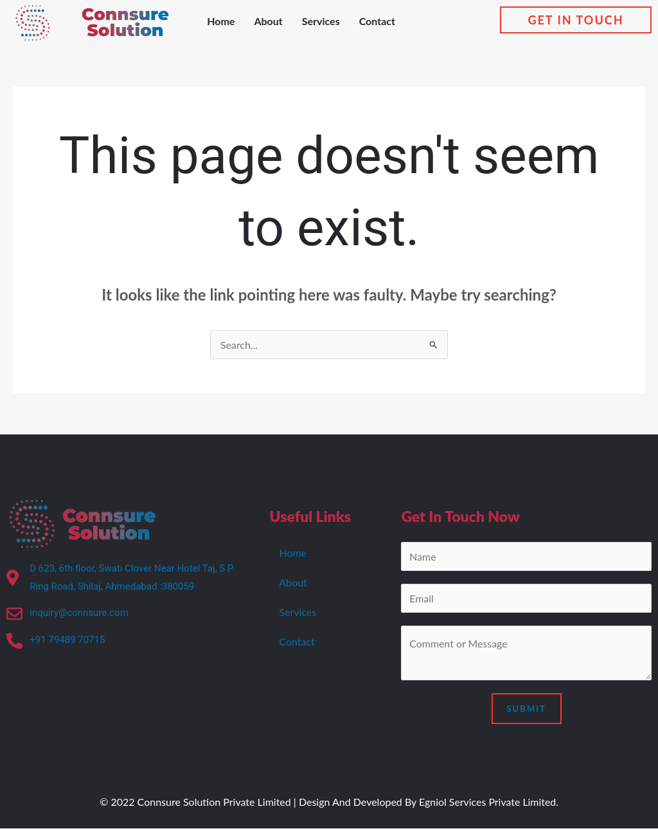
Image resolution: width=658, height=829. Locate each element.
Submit (526, 709)
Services (321, 21)
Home (221, 21)
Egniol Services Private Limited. (488, 802)
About (268, 21)
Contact (377, 21)
